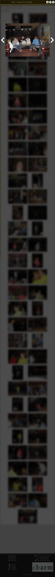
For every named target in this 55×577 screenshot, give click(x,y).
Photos (13, 2)
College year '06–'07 (22, 2)
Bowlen (30, 2)
